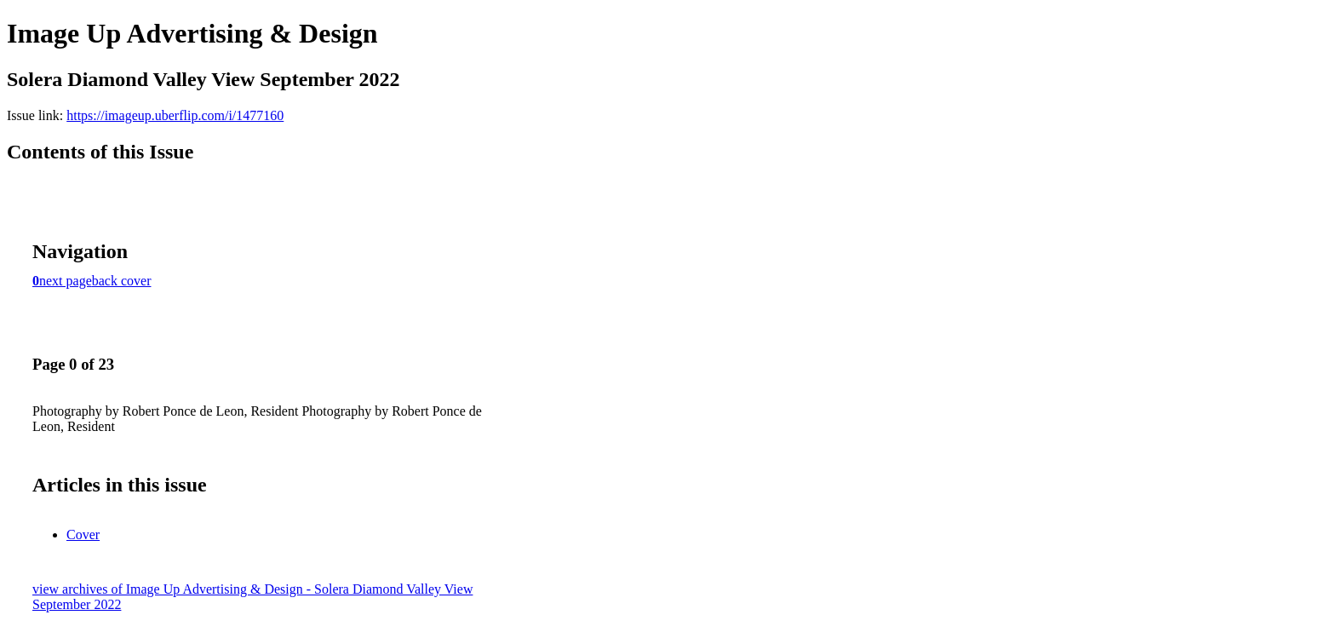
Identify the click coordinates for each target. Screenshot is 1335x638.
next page (65, 280)
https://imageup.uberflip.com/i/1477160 (175, 115)
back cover (122, 280)
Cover (83, 534)
